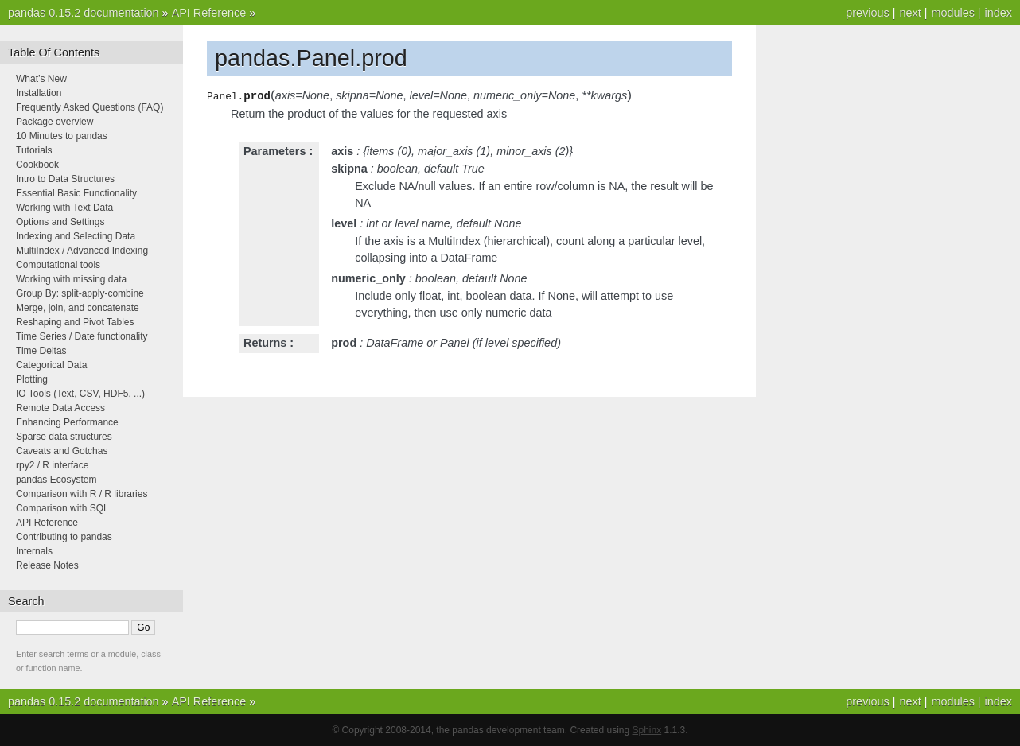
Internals (34, 551)
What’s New (41, 78)
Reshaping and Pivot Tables (75, 322)
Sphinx (647, 730)
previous (867, 12)
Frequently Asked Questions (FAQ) (89, 107)
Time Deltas (41, 350)
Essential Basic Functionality (76, 193)
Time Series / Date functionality (82, 336)
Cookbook (37, 164)
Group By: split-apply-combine (80, 293)
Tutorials (34, 150)
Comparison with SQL (62, 508)
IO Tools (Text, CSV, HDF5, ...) (80, 393)
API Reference (209, 12)
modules (952, 12)
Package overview (54, 121)
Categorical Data (51, 365)
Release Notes (47, 565)
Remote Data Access (60, 408)
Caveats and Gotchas (61, 451)
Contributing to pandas (64, 536)
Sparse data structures (64, 436)
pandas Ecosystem (56, 479)
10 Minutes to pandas (61, 136)
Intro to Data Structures (65, 179)
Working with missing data (71, 279)
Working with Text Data (64, 207)
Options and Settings (60, 221)
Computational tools (58, 264)
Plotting (32, 379)
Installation (38, 93)
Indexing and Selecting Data (75, 236)
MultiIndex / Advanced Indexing (82, 250)
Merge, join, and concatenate (77, 307)
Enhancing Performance (67, 422)
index (998, 12)
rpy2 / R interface (52, 465)
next (910, 12)
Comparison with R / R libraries (81, 493)
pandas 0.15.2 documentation (83, 12)
